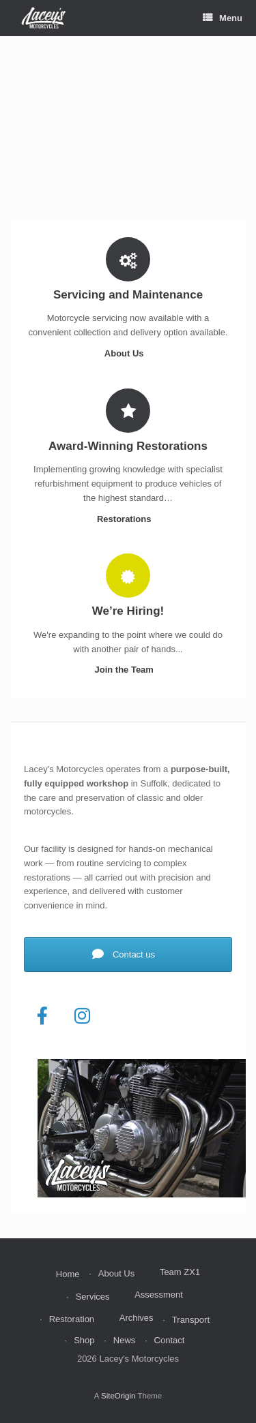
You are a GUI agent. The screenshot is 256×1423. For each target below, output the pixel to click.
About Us (128, 353)
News (124, 1340)
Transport (191, 1320)
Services (93, 1296)
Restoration (71, 1319)
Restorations (128, 519)
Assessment (158, 1294)
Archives (136, 1318)
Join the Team (127, 669)
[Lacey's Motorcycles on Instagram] (82, 1016)
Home (68, 1274)
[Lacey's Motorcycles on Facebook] (42, 1016)
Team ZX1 (180, 1272)
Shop (84, 1340)
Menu (222, 18)
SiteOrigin (118, 1396)
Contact (169, 1340)
